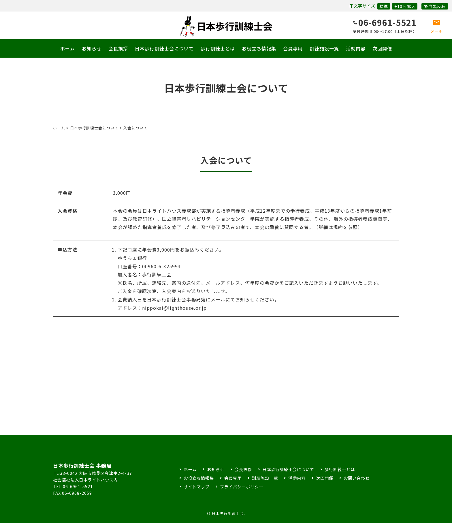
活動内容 (356, 48)
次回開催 (382, 48)
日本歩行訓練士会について (164, 48)
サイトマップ (197, 487)
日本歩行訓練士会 (226, 26)
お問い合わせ (357, 478)
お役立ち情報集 (259, 48)
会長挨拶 (118, 48)
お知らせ (91, 48)
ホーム (67, 48)
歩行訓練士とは (218, 48)
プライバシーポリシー (241, 487)
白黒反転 (434, 6)
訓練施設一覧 (324, 48)
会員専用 (293, 48)
